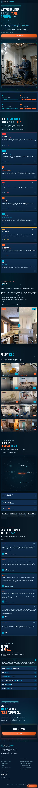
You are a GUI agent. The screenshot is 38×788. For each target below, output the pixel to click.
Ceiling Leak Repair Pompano (25, 769)
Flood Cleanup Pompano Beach (25, 763)
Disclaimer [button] (19, 786)
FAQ (1, 769)
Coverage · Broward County (6, 767)
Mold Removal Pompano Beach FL (25, 765)
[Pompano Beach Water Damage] (7, 746)
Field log (2, 765)
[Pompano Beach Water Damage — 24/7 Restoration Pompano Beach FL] (7, 2)
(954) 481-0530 (8, 502)
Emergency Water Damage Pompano (26, 761)
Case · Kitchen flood (4, 763)
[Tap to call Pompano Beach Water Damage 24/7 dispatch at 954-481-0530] (32, 786)
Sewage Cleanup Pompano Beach (25, 767)
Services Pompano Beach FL (6, 761)
